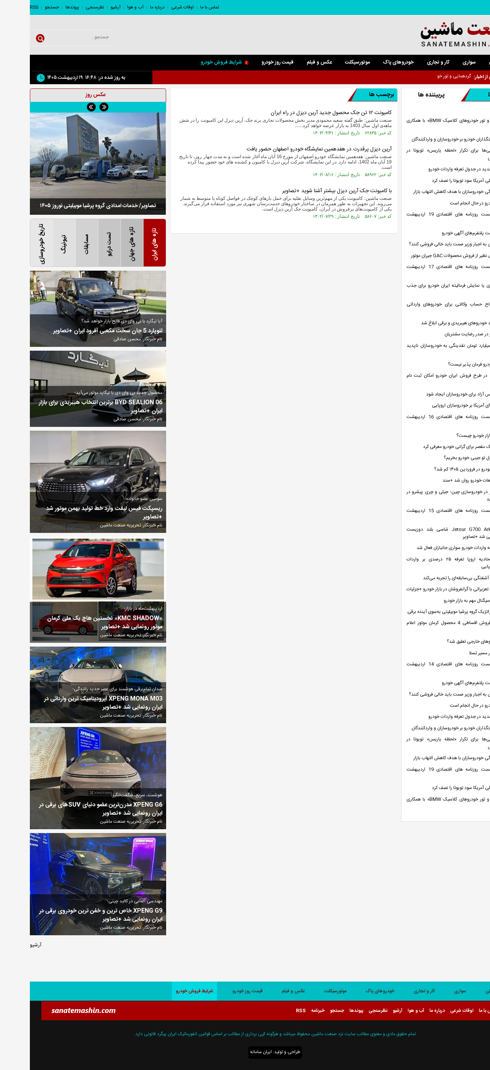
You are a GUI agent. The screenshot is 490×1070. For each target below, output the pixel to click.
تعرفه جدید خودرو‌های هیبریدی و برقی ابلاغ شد (435, 323)
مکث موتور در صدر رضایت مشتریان (447, 334)
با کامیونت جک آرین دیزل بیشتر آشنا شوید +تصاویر (307, 191)
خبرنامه (288, 1010)
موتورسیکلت (327, 62)
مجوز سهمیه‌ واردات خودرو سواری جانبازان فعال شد (433, 548)
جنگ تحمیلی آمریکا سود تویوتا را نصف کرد (440, 181)
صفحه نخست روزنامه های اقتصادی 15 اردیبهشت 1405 (431, 514)
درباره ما (127, 7)
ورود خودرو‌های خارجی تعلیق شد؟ (448, 641)
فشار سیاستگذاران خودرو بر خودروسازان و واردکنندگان (430, 139)
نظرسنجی (65, 7)
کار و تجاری (408, 62)
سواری (439, 62)
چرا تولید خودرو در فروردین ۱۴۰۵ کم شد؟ (441, 469)
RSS (4, 7)
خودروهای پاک (368, 62)
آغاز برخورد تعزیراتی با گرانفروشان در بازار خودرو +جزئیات (428, 589)
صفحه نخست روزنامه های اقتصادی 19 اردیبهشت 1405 (431, 218)
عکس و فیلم (289, 62)
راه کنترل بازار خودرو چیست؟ (452, 435)
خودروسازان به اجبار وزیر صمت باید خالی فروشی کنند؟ (429, 244)
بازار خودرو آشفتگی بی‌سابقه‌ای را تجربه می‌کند (436, 578)
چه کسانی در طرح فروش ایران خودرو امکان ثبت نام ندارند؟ (431, 379)
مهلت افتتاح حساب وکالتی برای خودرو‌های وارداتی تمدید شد (431, 308)
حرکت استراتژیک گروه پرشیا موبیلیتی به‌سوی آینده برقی (428, 612)
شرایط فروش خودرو (195, 62)
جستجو (22, 7)
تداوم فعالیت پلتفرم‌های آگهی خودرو (445, 233)
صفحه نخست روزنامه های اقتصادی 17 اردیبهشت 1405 (431, 270)
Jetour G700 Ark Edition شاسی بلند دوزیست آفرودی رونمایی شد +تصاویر (431, 533)
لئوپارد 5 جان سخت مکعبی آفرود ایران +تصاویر (77, 331)
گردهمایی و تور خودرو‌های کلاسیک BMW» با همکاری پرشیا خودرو (431, 124)
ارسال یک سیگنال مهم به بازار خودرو (446, 600)
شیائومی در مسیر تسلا (459, 653)
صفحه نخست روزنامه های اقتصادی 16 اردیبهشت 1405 (431, 420)
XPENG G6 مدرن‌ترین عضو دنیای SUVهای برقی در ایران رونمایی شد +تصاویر (70, 809)
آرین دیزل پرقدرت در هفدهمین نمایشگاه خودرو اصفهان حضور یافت (289, 149)
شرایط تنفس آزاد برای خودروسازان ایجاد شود (437, 394)
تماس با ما (179, 7)
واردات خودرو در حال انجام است (449, 203)
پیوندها (42, 7)
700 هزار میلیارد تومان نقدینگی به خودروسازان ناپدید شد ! (431, 349)
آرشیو (86, 7)
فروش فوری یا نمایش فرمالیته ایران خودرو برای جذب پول (431, 289)
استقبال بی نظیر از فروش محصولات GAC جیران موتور (430, 256)
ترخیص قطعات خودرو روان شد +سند (446, 480)
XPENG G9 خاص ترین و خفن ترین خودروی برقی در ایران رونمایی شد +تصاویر (70, 915)
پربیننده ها (401, 95)
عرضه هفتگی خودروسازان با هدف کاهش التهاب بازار (431, 192)
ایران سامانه (231, 1052)
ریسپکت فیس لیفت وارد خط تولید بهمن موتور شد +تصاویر (74, 513)
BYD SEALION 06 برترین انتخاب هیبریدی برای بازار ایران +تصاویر (70, 407)
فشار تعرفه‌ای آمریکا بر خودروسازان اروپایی (440, 405)
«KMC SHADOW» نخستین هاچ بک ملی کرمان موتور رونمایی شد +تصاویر (74, 622)
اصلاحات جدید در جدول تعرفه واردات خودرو (439, 169)
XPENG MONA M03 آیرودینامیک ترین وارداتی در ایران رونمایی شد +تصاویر (73, 703)
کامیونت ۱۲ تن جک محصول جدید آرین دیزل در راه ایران (301, 113)
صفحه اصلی (471, 62)
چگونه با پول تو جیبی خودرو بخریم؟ (446, 458)
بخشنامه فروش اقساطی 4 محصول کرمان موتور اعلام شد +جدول (431, 626)
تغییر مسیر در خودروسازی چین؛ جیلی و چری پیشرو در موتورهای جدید (431, 495)
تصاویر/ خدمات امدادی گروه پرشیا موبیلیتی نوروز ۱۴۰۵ (68, 206)
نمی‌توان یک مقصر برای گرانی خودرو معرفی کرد (436, 447)
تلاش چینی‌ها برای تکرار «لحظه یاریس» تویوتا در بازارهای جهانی (431, 154)
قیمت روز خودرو (248, 62)
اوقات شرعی (152, 7)
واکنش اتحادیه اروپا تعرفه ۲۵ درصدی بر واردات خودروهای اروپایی (431, 563)
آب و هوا (105, 7)
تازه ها (452, 94)
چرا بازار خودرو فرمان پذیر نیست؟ (448, 364)
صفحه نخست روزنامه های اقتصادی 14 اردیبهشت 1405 (431, 668)
